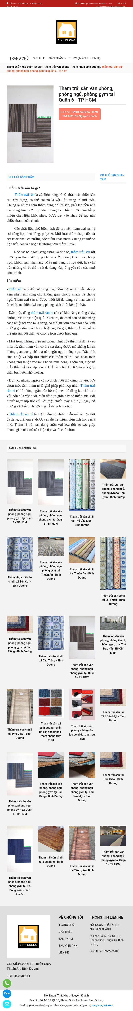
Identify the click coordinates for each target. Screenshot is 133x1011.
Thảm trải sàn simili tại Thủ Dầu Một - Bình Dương (82, 521)
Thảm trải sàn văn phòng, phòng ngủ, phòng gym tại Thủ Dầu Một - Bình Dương (82, 792)
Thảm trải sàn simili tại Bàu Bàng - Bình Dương (51, 861)
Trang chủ (13, 66)
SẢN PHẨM (56, 58)
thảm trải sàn (80, 252)
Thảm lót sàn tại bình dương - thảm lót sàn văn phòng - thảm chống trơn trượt (51, 732)
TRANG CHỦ (19, 58)
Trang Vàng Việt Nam (102, 1005)
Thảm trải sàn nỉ (21, 414)
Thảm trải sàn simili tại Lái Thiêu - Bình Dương (113, 600)
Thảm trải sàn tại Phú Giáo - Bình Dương (113, 779)
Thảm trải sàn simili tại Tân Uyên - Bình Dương (82, 870)
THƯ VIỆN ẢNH (78, 58)
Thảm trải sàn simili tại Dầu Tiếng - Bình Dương (51, 660)
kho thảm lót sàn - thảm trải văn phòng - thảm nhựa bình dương (61, 66)
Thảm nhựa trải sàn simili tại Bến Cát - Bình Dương (20, 581)
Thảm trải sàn (24, 195)
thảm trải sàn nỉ (42, 312)
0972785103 (111, 951)
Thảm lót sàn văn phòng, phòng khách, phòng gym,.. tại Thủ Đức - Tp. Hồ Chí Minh (113, 644)
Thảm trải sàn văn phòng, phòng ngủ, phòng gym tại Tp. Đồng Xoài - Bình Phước (19, 886)
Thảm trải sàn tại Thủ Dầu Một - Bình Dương (113, 716)
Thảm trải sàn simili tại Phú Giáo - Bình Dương (19, 734)
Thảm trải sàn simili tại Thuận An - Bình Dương (82, 573)
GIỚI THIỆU (39, 58)
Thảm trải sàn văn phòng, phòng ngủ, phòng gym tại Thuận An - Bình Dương (50, 570)
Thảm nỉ (15, 289)
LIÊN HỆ (95, 58)
